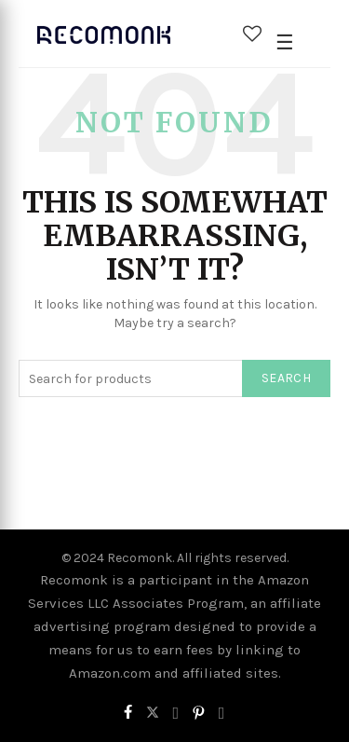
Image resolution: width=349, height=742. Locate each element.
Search (286, 378)
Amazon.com (110, 673)
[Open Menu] (285, 43)
